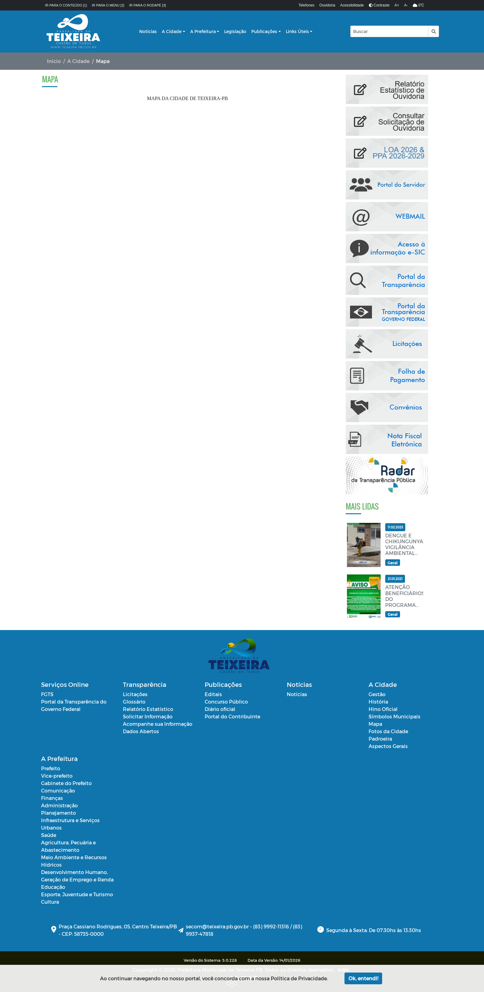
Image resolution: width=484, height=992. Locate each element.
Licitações (135, 694)
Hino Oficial (383, 709)
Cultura (50, 902)
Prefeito (50, 768)
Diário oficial (220, 709)
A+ (396, 5)
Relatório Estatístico (148, 709)
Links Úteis (297, 31)
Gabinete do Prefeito (66, 783)
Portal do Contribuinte (232, 716)
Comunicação (58, 790)
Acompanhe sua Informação (157, 724)
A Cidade (172, 31)
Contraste (379, 5)
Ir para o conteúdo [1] (66, 5)
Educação (53, 887)
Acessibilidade (352, 5)
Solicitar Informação (148, 716)
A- (406, 5)
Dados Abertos (141, 731)
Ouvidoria (327, 5)
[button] (433, 31)
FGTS (47, 694)
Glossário (134, 701)
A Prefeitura (203, 31)
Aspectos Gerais (388, 746)
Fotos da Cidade (388, 731)
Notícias (148, 31)
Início (54, 61)
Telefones (306, 5)
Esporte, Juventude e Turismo (77, 894)
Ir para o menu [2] (108, 5)
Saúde (48, 835)
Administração (59, 805)
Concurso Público (226, 701)
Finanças (52, 798)
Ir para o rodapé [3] (147, 5)
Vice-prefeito (57, 776)
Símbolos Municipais (394, 716)
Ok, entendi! (363, 978)
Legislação (235, 31)
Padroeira (380, 739)
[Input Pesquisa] (389, 31)
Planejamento (58, 813)
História (378, 701)
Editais (213, 694)
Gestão (377, 694)
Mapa (375, 724)
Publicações (264, 31)
